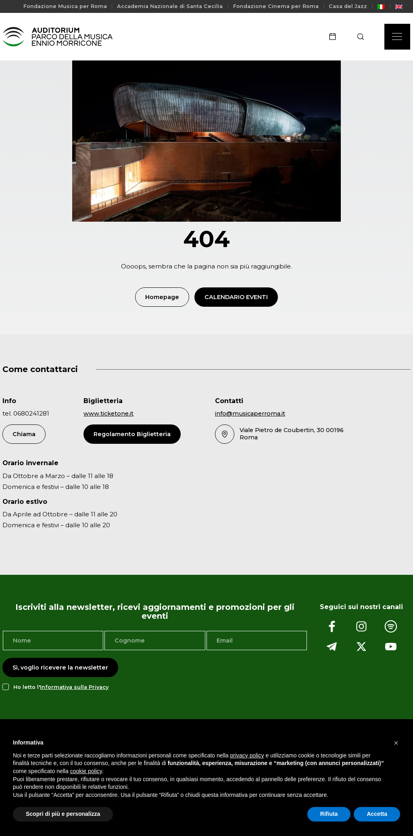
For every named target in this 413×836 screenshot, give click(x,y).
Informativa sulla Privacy (74, 688)
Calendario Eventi (236, 298)
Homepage (162, 298)
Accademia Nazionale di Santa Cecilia (170, 6)
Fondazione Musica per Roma (65, 6)
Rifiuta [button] (329, 814)
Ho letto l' (60, 688)
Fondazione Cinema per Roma (276, 6)
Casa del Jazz (348, 6)
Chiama (24, 435)
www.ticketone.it (108, 414)
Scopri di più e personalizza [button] (63, 814)
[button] (396, 742)
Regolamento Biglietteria (132, 435)
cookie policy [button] (86, 771)
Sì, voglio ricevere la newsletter (60, 668)
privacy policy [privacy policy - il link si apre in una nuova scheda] (247, 755)
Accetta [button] (377, 814)
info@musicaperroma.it (250, 414)
